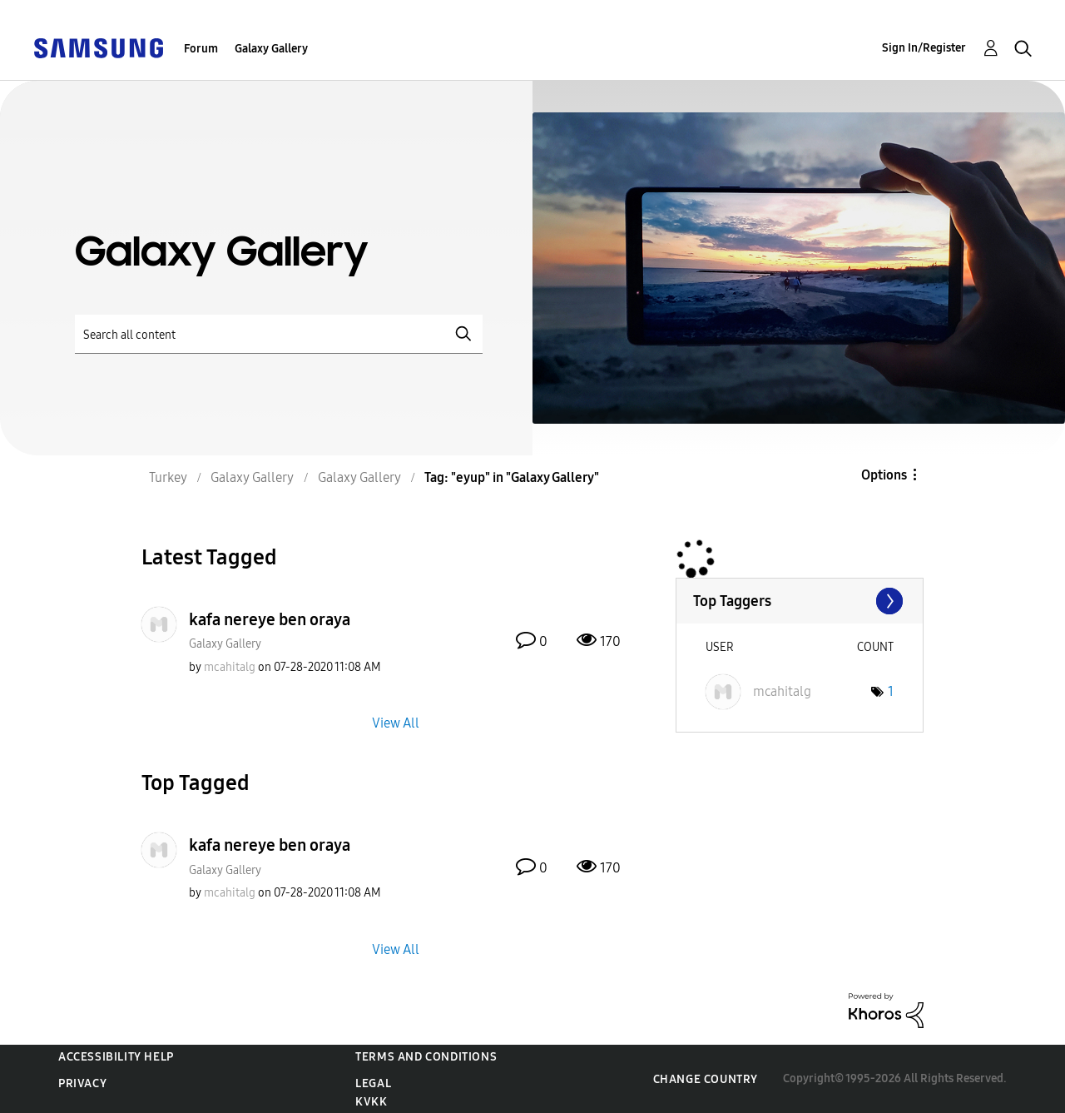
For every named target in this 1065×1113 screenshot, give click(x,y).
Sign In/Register (924, 48)
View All (395, 723)
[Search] (279, 334)
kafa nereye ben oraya (269, 619)
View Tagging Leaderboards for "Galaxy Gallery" (799, 601)
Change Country (705, 1079)
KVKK (371, 1102)
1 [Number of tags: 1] (891, 691)
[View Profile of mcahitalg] (229, 667)
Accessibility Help (116, 1057)
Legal (373, 1083)
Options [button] (884, 475)
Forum (201, 49)
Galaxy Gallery (271, 49)
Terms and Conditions (426, 1057)
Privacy (82, 1083)
